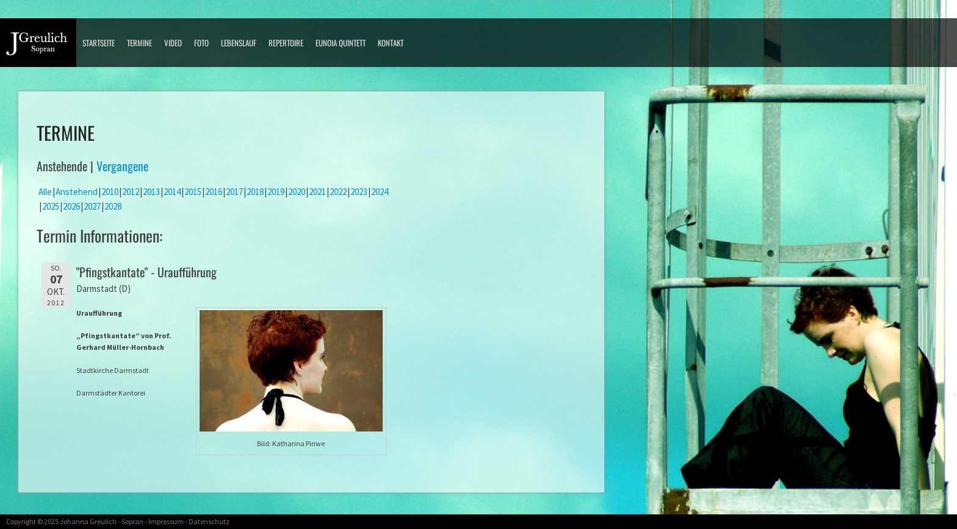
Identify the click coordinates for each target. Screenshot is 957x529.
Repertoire (286, 43)
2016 (213, 191)
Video (173, 43)
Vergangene (122, 166)
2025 (50, 206)
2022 (338, 191)
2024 (379, 191)
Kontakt (390, 43)
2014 (172, 191)
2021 (317, 191)
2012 (130, 191)
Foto (201, 43)
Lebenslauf (238, 43)
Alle (45, 191)
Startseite (98, 43)
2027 (92, 206)
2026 (71, 206)
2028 (112, 206)
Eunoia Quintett (341, 43)
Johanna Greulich (88, 521)
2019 (275, 191)
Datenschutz (209, 521)
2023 (358, 191)
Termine (139, 43)
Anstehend (77, 191)
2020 (296, 191)
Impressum (166, 521)
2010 (109, 191)
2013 (151, 191)
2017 (234, 191)
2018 (255, 191)
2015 (192, 191)
